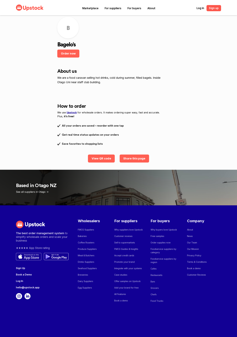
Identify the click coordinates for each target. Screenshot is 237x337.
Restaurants (156, 275)
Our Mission (193, 249)
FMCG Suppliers (86, 229)
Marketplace (90, 8)
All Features (120, 294)
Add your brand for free (126, 287)
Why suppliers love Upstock (128, 229)
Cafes (154, 268)
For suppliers (113, 8)
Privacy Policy (194, 255)
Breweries (83, 274)
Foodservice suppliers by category (163, 251)
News (190, 236)
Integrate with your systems (128, 268)
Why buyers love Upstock (164, 229)
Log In (19, 281)
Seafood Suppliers (87, 268)
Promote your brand (124, 262)
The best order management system (40, 233)
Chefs (154, 294)
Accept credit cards (124, 255)
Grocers (155, 288)
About (151, 8)
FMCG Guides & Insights (126, 249)
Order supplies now (161, 242)
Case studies (120, 274)
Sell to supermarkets (124, 242)
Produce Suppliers (87, 249)
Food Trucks (157, 301)
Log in (200, 8)
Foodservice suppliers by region (163, 260)
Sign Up (20, 268)
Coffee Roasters (86, 242)
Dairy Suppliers (85, 281)
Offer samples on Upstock (127, 281)
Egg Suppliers (85, 287)
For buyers (134, 8)
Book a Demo (24, 274)
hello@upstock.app (28, 287)
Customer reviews (123, 236)
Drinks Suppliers (86, 262)
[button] (90, 8)
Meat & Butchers (86, 255)
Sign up (214, 8)
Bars (153, 281)
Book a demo (121, 300)
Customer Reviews (196, 274)
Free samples (157, 236)
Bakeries (82, 236)
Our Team (192, 242)
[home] (30, 7)
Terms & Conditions (197, 262)
